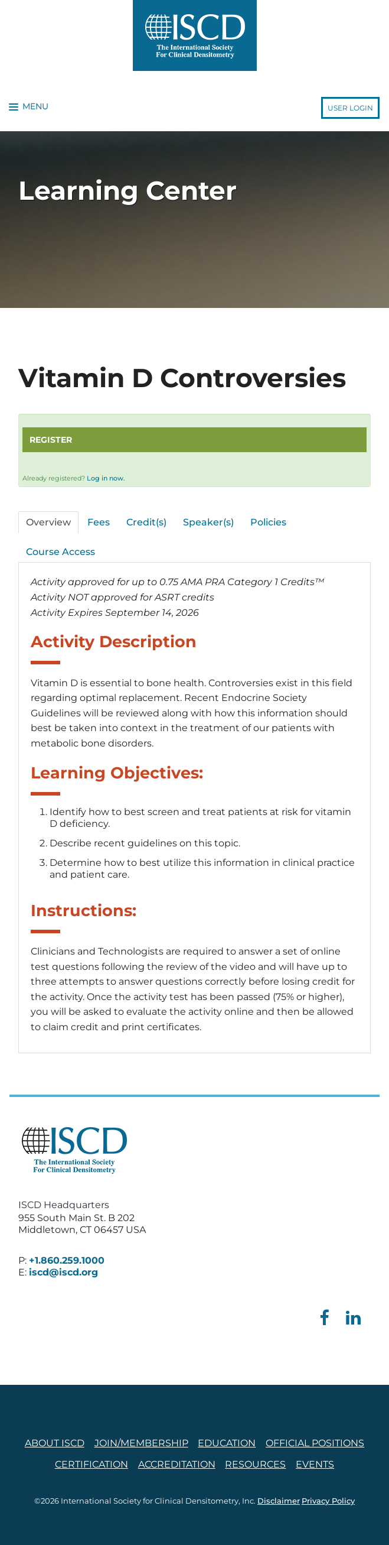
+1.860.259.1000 (66, 1260)
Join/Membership (141, 1443)
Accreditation (176, 1464)
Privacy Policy (328, 1501)
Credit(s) (146, 522)
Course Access (60, 551)
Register (51, 439)
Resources (255, 1464)
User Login (350, 107)
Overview (48, 522)
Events (315, 1464)
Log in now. (106, 478)
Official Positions (315, 1443)
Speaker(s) (208, 522)
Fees (98, 522)
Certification (91, 1464)
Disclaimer (278, 1501)
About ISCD (54, 1443)
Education (227, 1443)
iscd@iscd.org (63, 1272)
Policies (268, 522)
